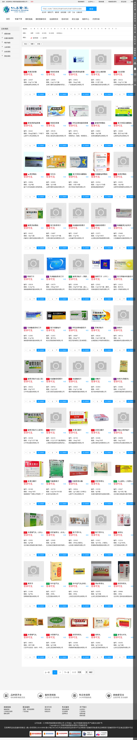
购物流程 (7, 709)
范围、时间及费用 (28, 709)
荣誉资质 (82, 715)
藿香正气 (50, 12)
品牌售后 (65, 713)
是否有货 (35, 38)
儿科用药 (7, 47)
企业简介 (82, 709)
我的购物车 (81, 1)
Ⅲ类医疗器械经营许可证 (110, 728)
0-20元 (37, 33)
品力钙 (44, 12)
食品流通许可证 (127, 728)
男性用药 (7, 56)
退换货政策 (65, 709)
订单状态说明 (8, 711)
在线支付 (47, 711)
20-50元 (44, 33)
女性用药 (7, 51)
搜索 (91, 9)
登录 (32, 1)
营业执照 (64, 728)
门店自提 (25, 711)
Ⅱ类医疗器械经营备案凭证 (91, 728)
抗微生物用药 (8, 38)
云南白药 (79, 12)
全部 (32, 33)
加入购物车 (41, 94)
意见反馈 (123, 1)
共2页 (74, 672)
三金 (73, 12)
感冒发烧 (7, 34)
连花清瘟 (63, 12)
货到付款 (47, 709)
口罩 (69, 12)
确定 (91, 672)
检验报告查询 (112, 1)
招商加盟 (82, 713)
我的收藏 (101, 1)
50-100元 (51, 33)
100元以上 (59, 33)
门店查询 (82, 711)
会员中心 (90, 1)
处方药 (44, 38)
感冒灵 (57, 12)
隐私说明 (7, 713)
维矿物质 (7, 43)
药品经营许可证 (74, 728)
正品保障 (65, 711)
